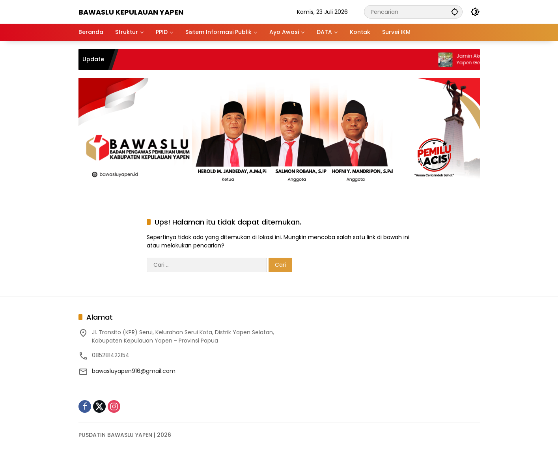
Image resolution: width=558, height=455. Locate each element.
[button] (455, 11)
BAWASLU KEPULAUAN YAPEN (130, 12)
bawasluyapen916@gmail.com (133, 371)
